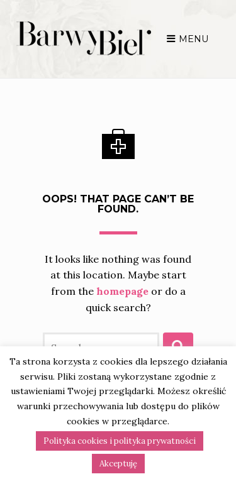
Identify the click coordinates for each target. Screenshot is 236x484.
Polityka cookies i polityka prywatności (119, 441)
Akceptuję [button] (118, 463)
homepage (66, 281)
